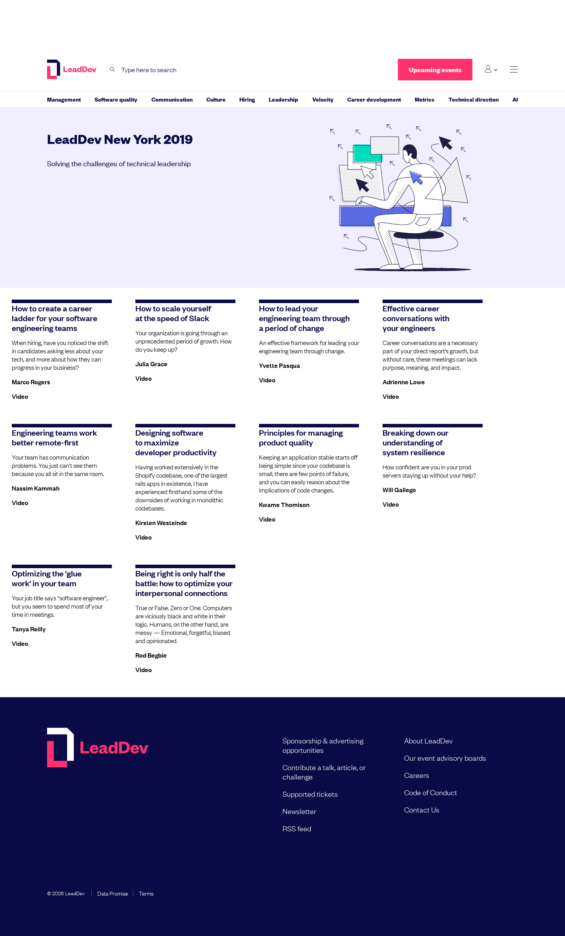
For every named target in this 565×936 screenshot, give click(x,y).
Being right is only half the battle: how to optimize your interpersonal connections (184, 582)
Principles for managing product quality (301, 437)
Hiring (247, 99)
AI (515, 99)
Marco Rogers (31, 381)
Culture (216, 99)
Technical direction (473, 99)
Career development (374, 99)
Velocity (323, 99)
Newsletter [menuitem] (299, 811)
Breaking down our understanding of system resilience (415, 442)
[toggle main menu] (514, 69)
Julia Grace (151, 363)
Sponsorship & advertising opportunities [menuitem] (322, 745)
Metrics (424, 99)
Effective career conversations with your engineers (416, 317)
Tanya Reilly (29, 628)
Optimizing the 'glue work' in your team (47, 577)
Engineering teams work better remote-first (54, 437)
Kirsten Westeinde (161, 522)
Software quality (116, 99)
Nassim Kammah (36, 487)
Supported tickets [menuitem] (310, 793)
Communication (172, 99)
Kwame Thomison (284, 504)
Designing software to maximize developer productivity (176, 442)
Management (64, 99)
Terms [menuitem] (146, 893)
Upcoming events (435, 69)
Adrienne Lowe (404, 381)
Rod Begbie (151, 655)
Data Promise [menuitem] (112, 893)
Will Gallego (399, 489)
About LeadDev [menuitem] (428, 740)
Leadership (283, 99)
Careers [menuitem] (416, 775)
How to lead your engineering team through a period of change (304, 317)
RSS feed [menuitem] (296, 828)
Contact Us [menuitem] (421, 809)
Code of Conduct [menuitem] (430, 792)
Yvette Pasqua (279, 365)
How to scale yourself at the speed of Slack (173, 312)
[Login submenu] (491, 69)
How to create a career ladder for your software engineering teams (54, 317)
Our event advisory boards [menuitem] (445, 757)
